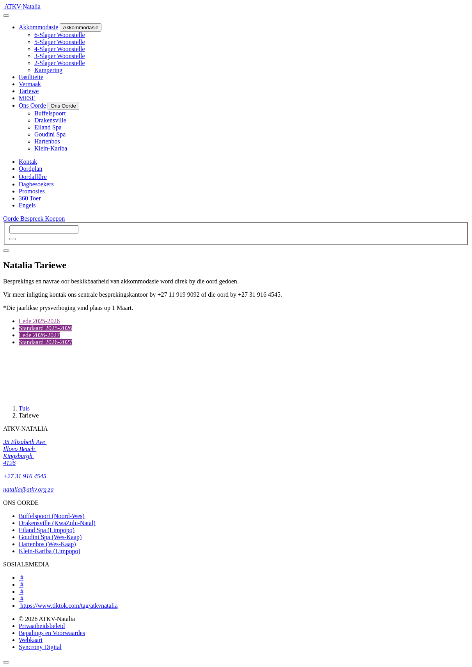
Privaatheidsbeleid (42, 626)
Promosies (32, 191)
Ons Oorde (32, 105)
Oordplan (30, 168)
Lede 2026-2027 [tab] (39, 335)
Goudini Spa (50, 134)
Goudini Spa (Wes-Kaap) (50, 537)
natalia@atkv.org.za (28, 489)
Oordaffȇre (33, 176)
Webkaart (31, 640)
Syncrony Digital (40, 647)
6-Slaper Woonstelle (59, 35)
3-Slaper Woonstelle (59, 56)
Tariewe (29, 91)
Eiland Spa (48, 127)
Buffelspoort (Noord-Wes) (52, 516)
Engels (27, 205)
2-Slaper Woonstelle (59, 63)
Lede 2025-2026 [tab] (39, 321)
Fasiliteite (31, 77)
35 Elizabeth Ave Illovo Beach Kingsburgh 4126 (24, 452)
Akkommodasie (38, 27)
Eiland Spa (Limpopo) (47, 530)
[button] (12, 239)
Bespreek (32, 218)
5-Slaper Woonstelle (59, 42)
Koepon (55, 218)
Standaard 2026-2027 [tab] (45, 342)
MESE (27, 98)
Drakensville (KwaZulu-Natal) (57, 523)
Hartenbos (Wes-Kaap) (47, 544)
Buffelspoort (50, 113)
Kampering (48, 70)
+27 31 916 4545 (24, 476)
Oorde (11, 218)
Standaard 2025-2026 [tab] (45, 328)
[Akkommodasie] (80, 27)
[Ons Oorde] (63, 106)
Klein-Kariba (50, 148)
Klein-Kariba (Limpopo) (49, 551)
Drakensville (50, 120)
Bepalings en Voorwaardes (52, 633)
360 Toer (30, 198)
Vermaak (30, 84)
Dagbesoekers (36, 184)
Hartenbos (47, 141)
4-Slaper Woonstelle (59, 49)
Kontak (28, 161)
